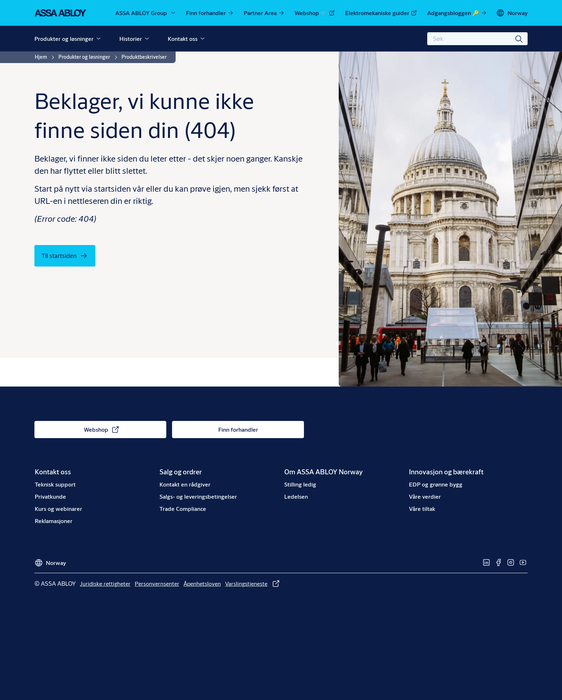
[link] (210, 13)
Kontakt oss (182, 38)
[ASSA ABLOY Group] (145, 13)
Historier (130, 38)
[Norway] (512, 12)
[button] (98, 38)
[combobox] (477, 38)
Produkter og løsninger (64, 38)
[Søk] (519, 38)
